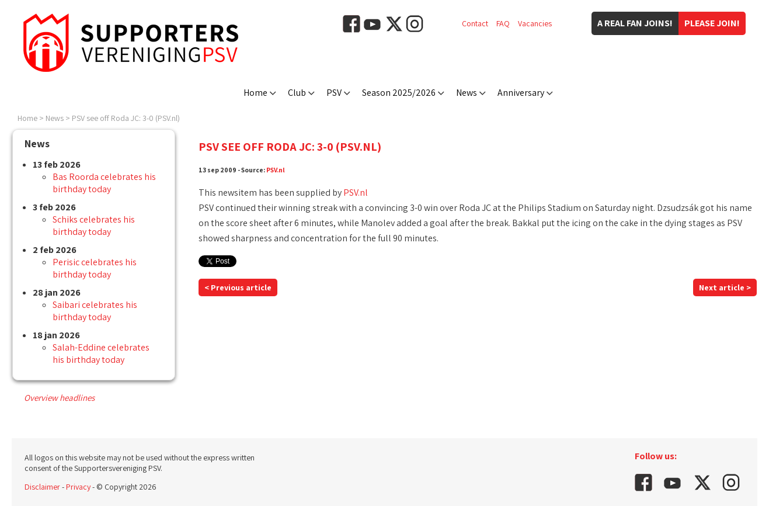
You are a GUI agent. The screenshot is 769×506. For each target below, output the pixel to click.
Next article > (725, 287)
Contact (475, 23)
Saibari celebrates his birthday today (95, 311)
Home (255, 92)
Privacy (78, 486)
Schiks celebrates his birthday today (94, 225)
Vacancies (535, 23)
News (466, 92)
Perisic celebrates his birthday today (95, 268)
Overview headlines (59, 397)
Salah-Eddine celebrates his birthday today (101, 353)
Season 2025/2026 (399, 92)
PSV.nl (275, 169)
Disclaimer (42, 486)
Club (297, 92)
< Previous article (238, 287)
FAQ (503, 23)
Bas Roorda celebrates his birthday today (104, 183)
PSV (334, 92)
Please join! (712, 23)
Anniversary (520, 92)
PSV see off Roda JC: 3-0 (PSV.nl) (126, 118)
